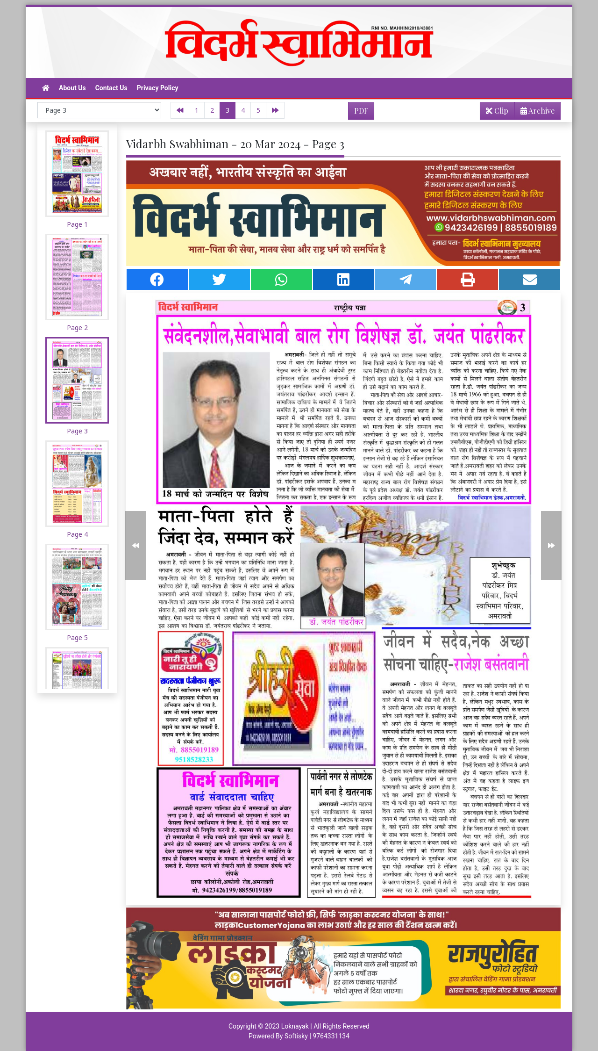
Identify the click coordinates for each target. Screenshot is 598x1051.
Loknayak (295, 1026)
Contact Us (111, 88)
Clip (497, 110)
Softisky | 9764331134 (317, 1036)
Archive (535, 112)
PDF (361, 110)
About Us (72, 88)
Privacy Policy (157, 88)
